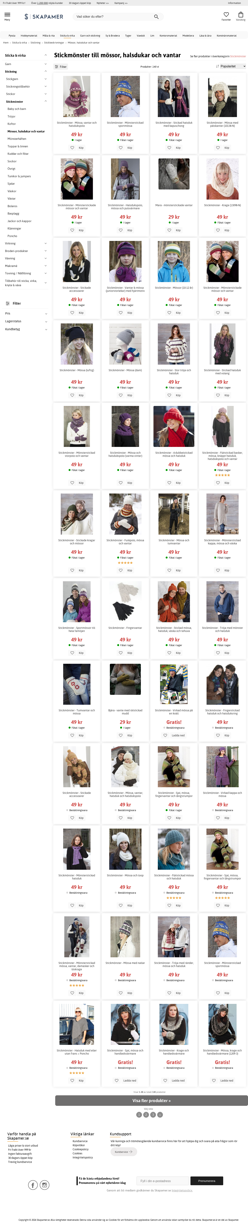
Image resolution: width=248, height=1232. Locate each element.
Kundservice (80, 1141)
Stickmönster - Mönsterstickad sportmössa (125, 124)
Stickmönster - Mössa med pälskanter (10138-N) (222, 124)
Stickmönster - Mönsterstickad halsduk (77, 877)
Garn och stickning (90, 35)
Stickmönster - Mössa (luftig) (77, 370)
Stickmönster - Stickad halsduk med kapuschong (174, 124)
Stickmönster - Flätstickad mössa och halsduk (174, 877)
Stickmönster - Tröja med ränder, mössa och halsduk (174, 964)
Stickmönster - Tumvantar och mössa (77, 712)
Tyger (128, 35)
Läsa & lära (205, 35)
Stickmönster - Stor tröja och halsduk (174, 372)
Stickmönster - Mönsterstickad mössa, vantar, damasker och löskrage (77, 966)
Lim (152, 35)
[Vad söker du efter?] (118, 17)
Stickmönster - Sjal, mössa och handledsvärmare (125, 1052)
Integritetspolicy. (182, 1190)
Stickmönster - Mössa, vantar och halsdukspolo (77, 124)
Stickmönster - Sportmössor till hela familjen (76, 629)
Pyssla (12, 35)
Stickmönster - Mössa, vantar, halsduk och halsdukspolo (125, 794)
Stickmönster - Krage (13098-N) (222, 205)
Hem (6, 42)
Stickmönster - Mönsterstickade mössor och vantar (77, 207)
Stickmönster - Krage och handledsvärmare (174, 1052)
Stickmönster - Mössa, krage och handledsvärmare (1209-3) (222, 1052)
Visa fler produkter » (151, 1100)
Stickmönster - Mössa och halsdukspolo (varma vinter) (125, 454)
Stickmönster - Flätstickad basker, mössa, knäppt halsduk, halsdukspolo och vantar (222, 455)
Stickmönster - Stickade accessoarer (77, 289)
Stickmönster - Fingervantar (125, 627)
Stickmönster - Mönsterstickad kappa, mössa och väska (222, 542)
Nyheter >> (103, 2)
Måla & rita (49, 35)
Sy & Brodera (113, 35)
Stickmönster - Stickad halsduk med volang (222, 372)
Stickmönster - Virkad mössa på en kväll (174, 712)
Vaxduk (141, 35)
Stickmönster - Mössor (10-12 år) (174, 287)
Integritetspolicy (83, 1157)
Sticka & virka (67, 35)
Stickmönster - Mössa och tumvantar (174, 542)
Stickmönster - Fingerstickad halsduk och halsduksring (222, 712)
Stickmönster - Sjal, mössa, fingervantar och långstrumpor (174, 794)
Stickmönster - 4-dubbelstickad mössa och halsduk (174, 454)
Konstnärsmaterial (227, 35)
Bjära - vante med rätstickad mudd (125, 712)
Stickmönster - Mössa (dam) (125, 370)
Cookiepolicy (81, 1149)
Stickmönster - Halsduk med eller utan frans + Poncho (77, 1052)
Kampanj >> (121, 2)
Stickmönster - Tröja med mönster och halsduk (222, 629)
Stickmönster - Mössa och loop (125, 875)
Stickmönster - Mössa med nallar (125, 962)
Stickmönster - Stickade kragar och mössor (76, 542)
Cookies (77, 1153)
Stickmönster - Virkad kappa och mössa (222, 794)
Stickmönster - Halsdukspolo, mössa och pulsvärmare (125, 207)
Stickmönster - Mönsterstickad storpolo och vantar (77, 454)
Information (234, 2)
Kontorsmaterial (168, 35)
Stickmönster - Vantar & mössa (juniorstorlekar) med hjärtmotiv (125, 289)
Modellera (188, 35)
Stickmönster (238, 56)
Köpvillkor (79, 1145)
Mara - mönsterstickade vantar (174, 205)
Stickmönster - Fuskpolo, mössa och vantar (125, 542)
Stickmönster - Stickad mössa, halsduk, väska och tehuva (174, 629)
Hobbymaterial (29, 35)
